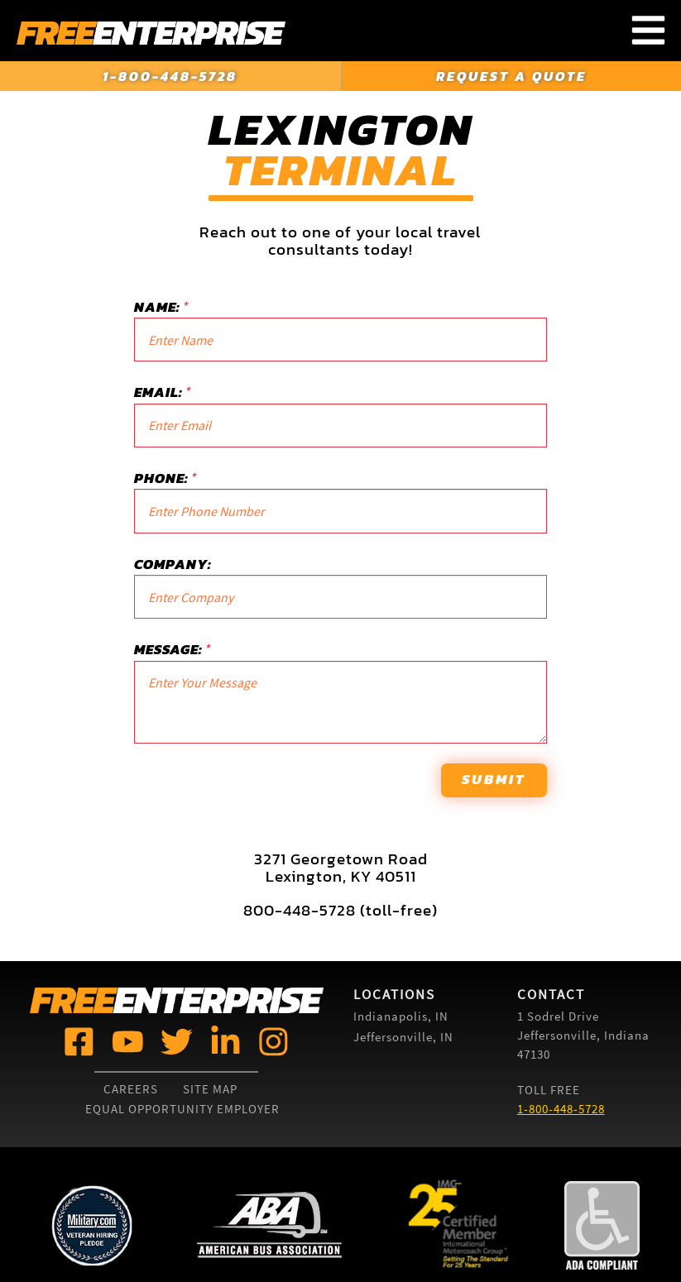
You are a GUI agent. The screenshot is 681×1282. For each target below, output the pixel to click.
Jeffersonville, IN (403, 1037)
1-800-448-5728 (170, 76)
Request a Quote (511, 76)
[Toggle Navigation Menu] (648, 30)
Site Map (210, 1089)
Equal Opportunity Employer (182, 1109)
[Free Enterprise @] (79, 1040)
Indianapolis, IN (400, 1016)
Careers (130, 1089)
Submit (494, 779)
